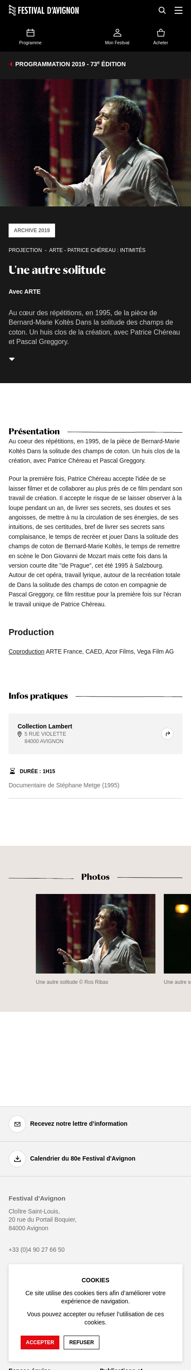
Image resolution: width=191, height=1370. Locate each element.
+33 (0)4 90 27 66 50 (37, 1249)
